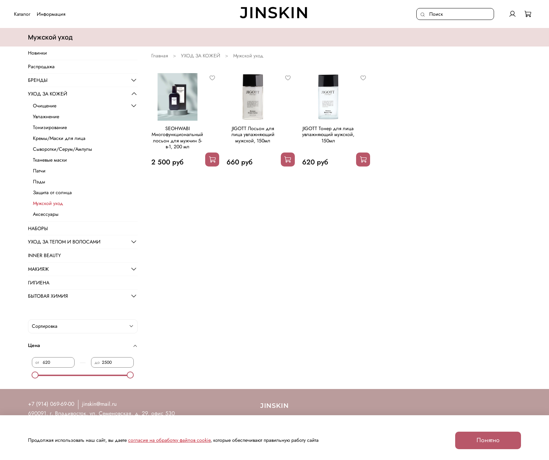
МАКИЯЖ (38, 269)
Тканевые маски (50, 159)
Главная (159, 55)
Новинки (37, 52)
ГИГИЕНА (38, 282)
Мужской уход (48, 203)
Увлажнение (46, 116)
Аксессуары (45, 214)
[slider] (35, 375)
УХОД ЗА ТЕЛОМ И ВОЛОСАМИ (64, 241)
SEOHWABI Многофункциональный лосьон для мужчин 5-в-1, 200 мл (177, 137)
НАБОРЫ (38, 228)
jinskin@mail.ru (99, 404)
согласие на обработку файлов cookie (169, 440)
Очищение (44, 105)
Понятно (488, 440)
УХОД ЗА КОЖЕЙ (200, 55)
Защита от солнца (52, 192)
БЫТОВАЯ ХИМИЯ (48, 295)
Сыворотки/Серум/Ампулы (62, 149)
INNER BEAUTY (44, 255)
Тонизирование (50, 127)
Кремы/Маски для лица (59, 138)
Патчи (39, 170)
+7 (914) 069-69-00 (51, 404)
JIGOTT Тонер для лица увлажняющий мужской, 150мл (328, 134)
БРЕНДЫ (38, 80)
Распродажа (41, 66)
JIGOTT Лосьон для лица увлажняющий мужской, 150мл (252, 134)
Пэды (39, 181)
